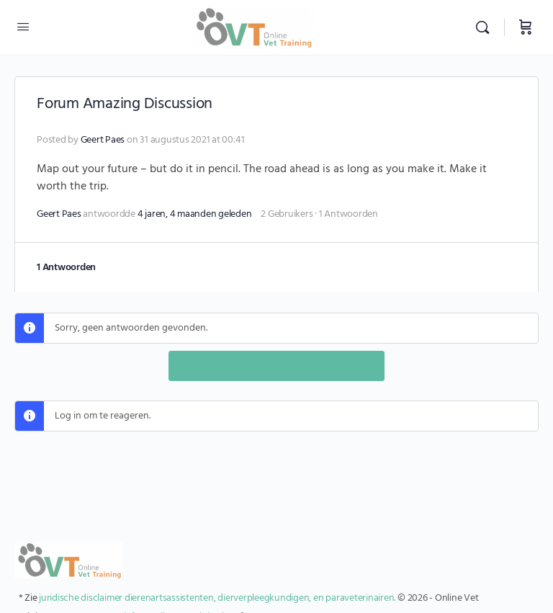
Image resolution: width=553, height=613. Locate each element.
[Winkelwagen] (525, 27)
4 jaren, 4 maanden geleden (195, 214)
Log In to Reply (277, 365)
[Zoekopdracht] (486, 27)
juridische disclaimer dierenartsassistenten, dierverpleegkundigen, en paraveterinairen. (217, 598)
